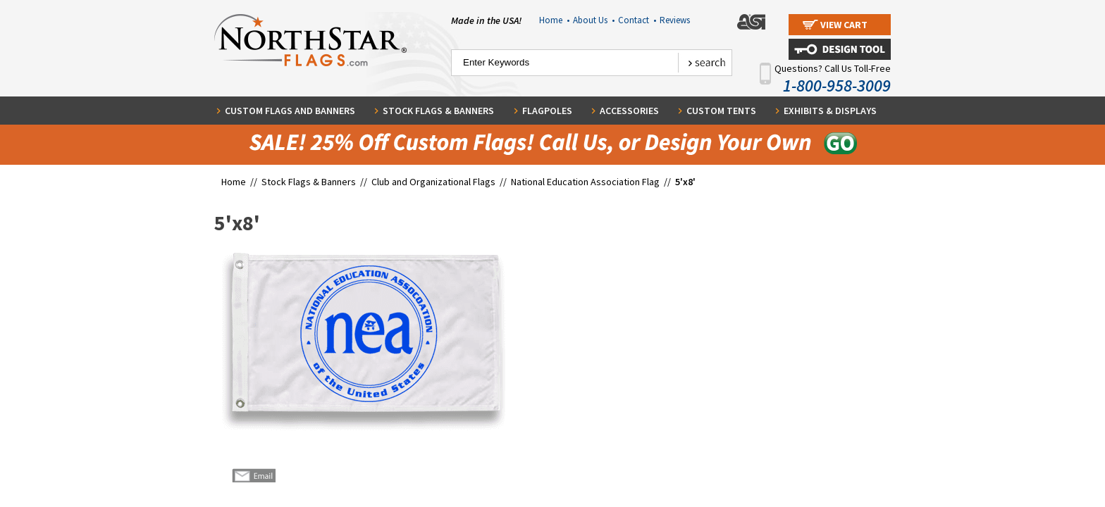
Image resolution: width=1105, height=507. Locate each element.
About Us (594, 20)
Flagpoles (547, 110)
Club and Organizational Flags (433, 181)
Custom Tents (721, 110)
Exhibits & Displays (830, 110)
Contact (637, 20)
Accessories (629, 110)
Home (554, 20)
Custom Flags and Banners (290, 110)
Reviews (675, 20)
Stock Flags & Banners (438, 110)
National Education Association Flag (585, 181)
